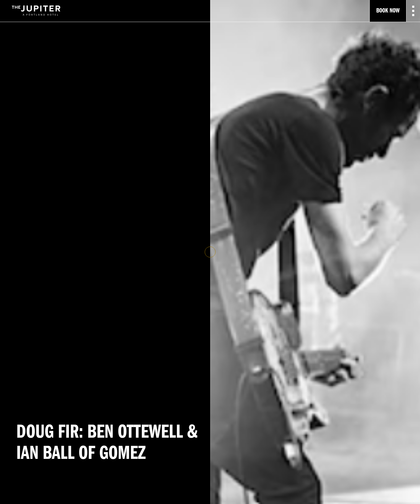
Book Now (388, 11)
